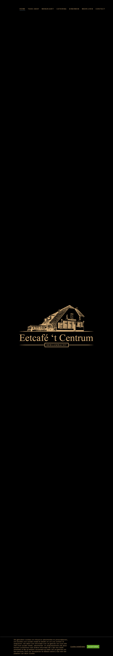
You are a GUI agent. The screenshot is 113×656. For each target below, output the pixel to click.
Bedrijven (87, 9)
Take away (33, 9)
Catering (62, 9)
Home (22, 9)
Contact (100, 9)
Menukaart (48, 9)
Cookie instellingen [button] (77, 647)
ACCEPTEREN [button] (93, 646)
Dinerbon (74, 9)
